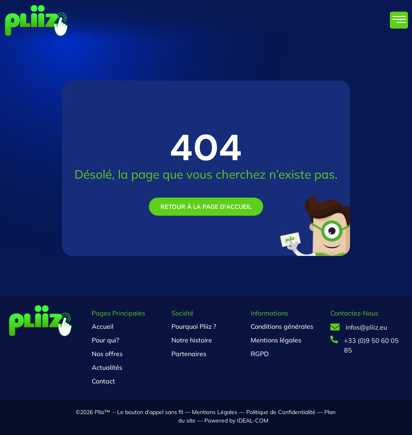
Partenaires (188, 354)
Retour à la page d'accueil (206, 206)
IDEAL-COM (251, 420)
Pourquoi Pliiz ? (193, 326)
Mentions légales (276, 340)
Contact (103, 381)
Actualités (107, 367)
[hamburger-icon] (399, 20)
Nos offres (107, 354)
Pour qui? (105, 340)
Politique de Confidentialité (280, 412)
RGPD (260, 354)
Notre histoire (191, 340)
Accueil (102, 326)
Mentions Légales (214, 412)
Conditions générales (282, 326)
